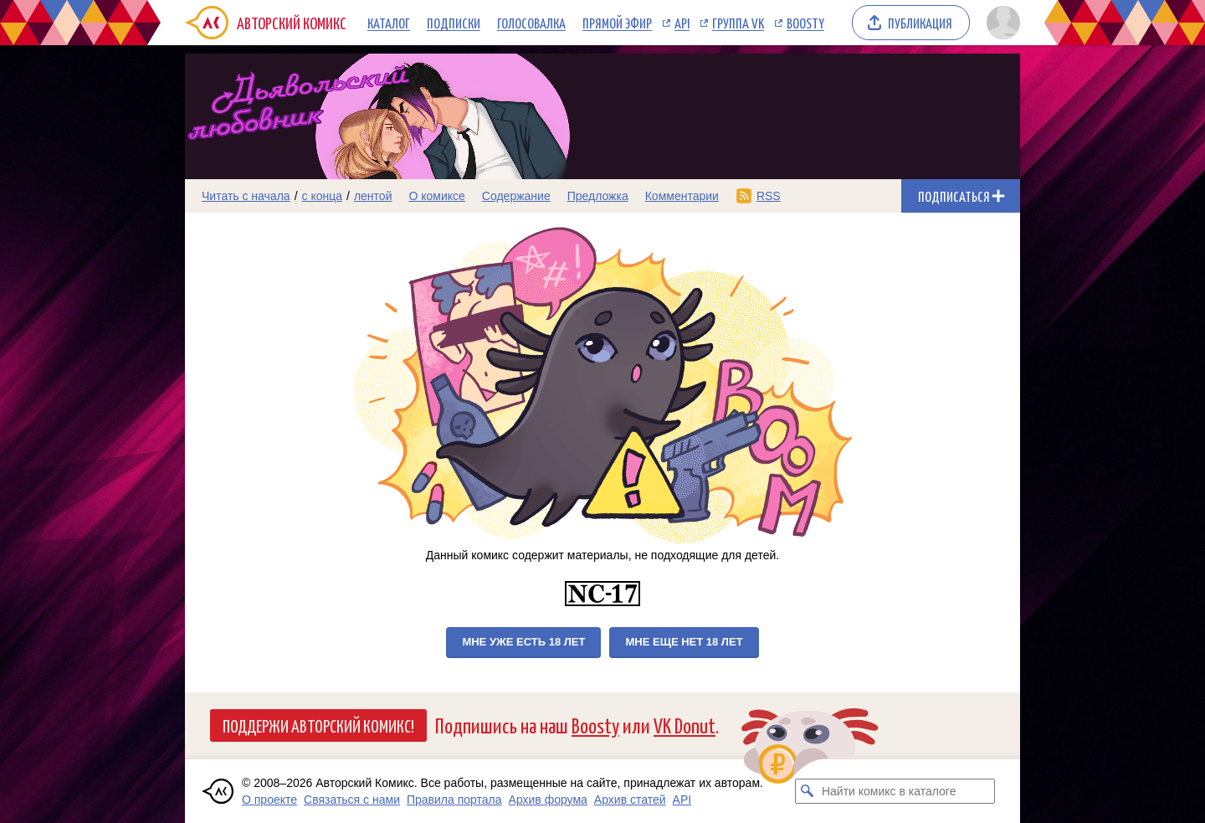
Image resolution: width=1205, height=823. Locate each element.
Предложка (597, 196)
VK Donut (684, 725)
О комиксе (436, 196)
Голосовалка (531, 22)
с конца (322, 196)
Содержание (516, 196)
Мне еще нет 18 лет (683, 641)
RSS (768, 196)
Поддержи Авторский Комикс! (318, 725)
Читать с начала (246, 196)
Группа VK (738, 22)
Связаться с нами (352, 799)
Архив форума (548, 799)
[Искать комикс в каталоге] (807, 791)
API (682, 22)
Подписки (453, 22)
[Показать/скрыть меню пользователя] (1000, 22)
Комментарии (682, 196)
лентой (373, 196)
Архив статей (630, 799)
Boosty (805, 22)
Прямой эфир (617, 22)
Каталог (388, 22)
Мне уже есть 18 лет (523, 641)
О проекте (269, 799)
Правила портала (454, 799)
